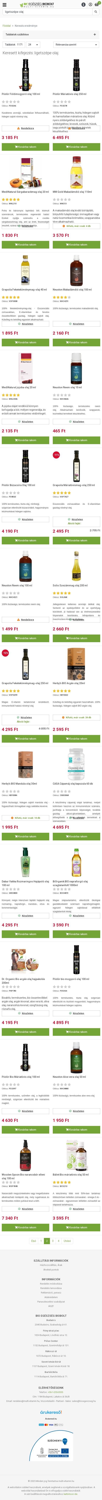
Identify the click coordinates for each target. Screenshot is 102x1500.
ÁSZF (51, 1306)
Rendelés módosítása (51, 1283)
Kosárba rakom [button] (25, 146)
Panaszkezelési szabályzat (51, 1301)
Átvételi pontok (51, 1269)
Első (33, 1241)
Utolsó (67, 1241)
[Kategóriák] (4, 5)
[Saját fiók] (90, 5)
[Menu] (83, 4)
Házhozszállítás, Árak (51, 1265)
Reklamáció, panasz (51, 1292)
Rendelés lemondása (51, 1288)
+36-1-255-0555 (55, 1392)
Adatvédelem (51, 1297)
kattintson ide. (71, 1494)
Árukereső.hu (51, 1419)
